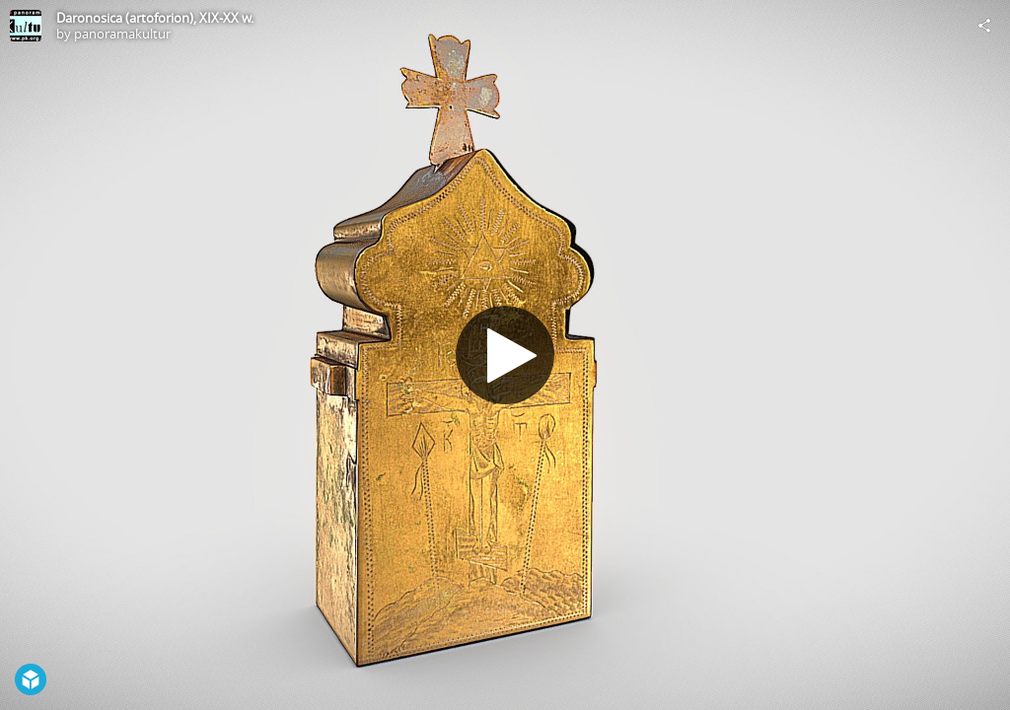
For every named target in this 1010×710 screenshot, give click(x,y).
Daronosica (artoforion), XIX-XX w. (154, 18)
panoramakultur (122, 33)
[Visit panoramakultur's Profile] (25, 25)
